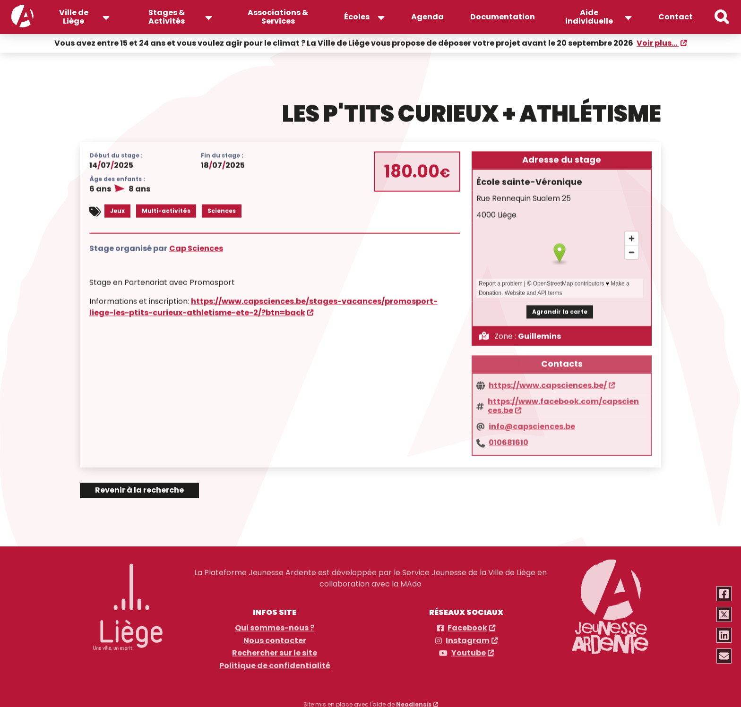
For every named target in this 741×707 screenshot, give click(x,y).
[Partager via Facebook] (724, 593)
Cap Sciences (196, 246)
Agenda (427, 16)
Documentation (502, 16)
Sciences (221, 210)
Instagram (468, 637)
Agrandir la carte (559, 310)
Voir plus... (658, 42)
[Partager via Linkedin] (724, 635)
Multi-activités (166, 210)
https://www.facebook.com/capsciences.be (563, 402)
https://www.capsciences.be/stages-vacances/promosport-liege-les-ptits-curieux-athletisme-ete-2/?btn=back (263, 305)
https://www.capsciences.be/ (548, 381)
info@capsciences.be (532, 422)
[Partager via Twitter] (724, 614)
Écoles (357, 16)
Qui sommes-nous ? (274, 625)
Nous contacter (274, 637)
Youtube (468, 650)
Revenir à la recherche (139, 490)
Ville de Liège (73, 16)
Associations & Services (278, 16)
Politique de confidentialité (274, 662)
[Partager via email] (724, 656)
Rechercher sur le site (274, 650)
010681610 (508, 438)
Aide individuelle (589, 16)
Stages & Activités (166, 16)
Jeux (117, 210)
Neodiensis (413, 701)
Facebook (467, 625)
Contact (675, 16)
